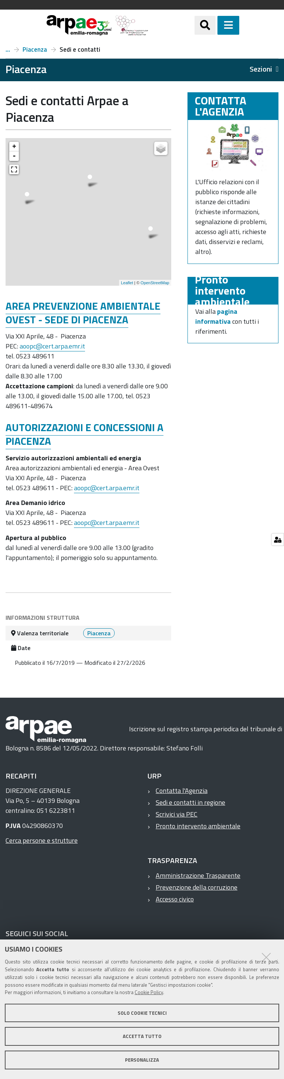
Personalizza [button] (142, 1059)
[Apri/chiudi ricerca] (205, 25)
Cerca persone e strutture (42, 840)
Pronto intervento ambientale (198, 826)
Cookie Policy (149, 992)
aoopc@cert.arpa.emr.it (52, 346)
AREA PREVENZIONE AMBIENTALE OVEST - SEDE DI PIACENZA (83, 312)
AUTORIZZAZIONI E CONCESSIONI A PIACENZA (84, 434)
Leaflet (127, 283)
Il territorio (8, 49)
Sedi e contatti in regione (190, 802)
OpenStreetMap (155, 283)
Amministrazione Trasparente (198, 875)
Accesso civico (175, 899)
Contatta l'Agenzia (181, 790)
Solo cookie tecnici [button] (142, 1013)
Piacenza (35, 49)
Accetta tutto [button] (142, 1036)
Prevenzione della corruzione (196, 887)
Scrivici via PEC (176, 814)
